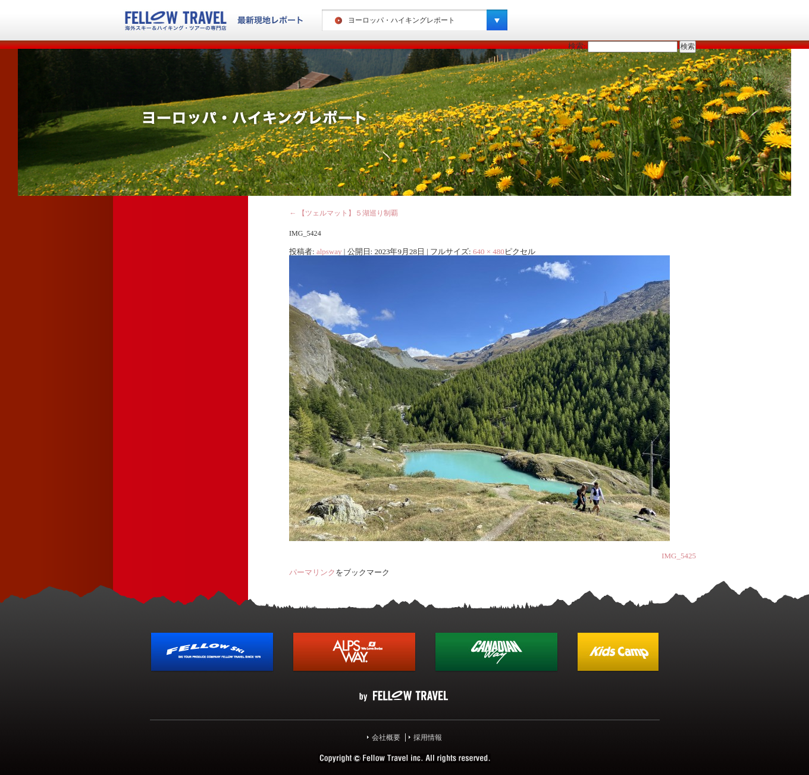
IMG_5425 (678, 555)
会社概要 (386, 737)
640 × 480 (488, 251)
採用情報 (427, 737)
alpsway (329, 251)
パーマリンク (312, 572)
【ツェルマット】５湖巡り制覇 (343, 213)
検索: (577, 46)
